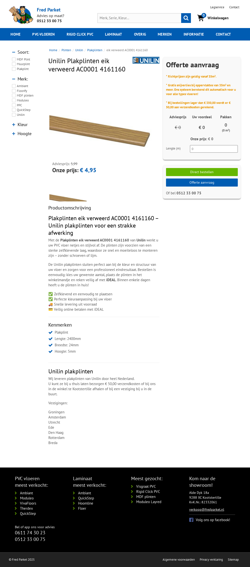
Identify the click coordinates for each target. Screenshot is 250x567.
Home (15, 34)
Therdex (26, 508)
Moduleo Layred (148, 501)
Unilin (21, 115)
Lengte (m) (173, 148)
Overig (140, 34)
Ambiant (22, 86)
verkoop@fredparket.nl (206, 509)
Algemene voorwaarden (179, 559)
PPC (19, 105)
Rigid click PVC (80, 34)
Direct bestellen (202, 172)
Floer (82, 508)
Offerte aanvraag (201, 182)
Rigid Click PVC (148, 491)
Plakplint (23, 69)
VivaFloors (28, 503)
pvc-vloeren (43, 34)
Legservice (217, 7)
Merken (165, 34)
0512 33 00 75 (49, 20)
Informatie (194, 34)
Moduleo (23, 100)
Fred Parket (49, 9)
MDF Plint (23, 59)
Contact (234, 7)
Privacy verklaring (211, 559)
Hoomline (85, 503)
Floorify (22, 91)
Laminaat (113, 34)
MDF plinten (25, 95)
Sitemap (233, 559)
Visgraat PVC (146, 486)
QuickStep (24, 110)
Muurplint (23, 64)
